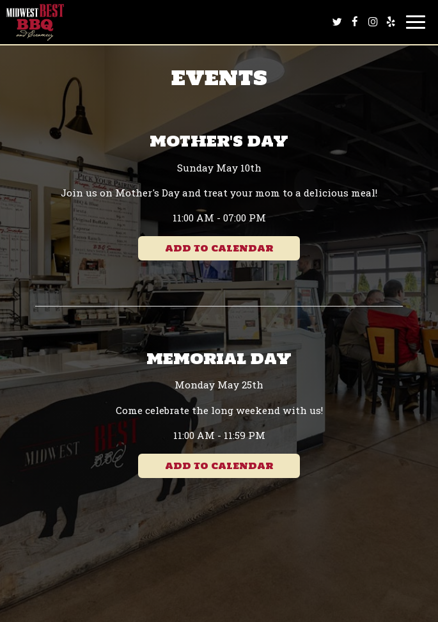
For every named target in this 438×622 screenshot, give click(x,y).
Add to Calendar (219, 248)
